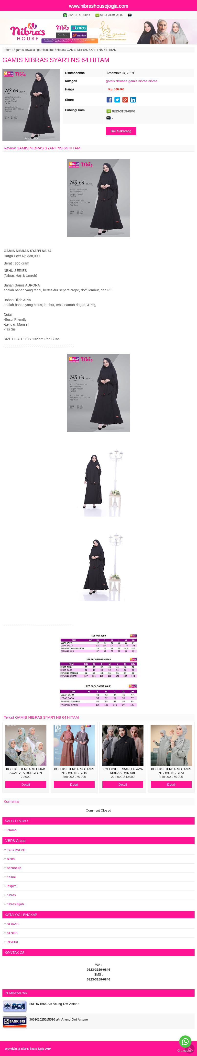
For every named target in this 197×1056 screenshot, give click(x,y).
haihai (11, 877)
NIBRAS (13, 924)
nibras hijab (15, 904)
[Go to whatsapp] (185, 1041)
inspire (11, 886)
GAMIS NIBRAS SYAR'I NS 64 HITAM (55, 60)
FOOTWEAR (16, 850)
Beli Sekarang (121, 131)
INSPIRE (13, 942)
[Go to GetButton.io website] (185, 1051)
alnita (11, 859)
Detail (26, 784)
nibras (60, 50)
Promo (12, 830)
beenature (14, 868)
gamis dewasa (25, 50)
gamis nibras (45, 50)
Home (9, 50)
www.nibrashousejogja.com (98, 6)
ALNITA (12, 933)
